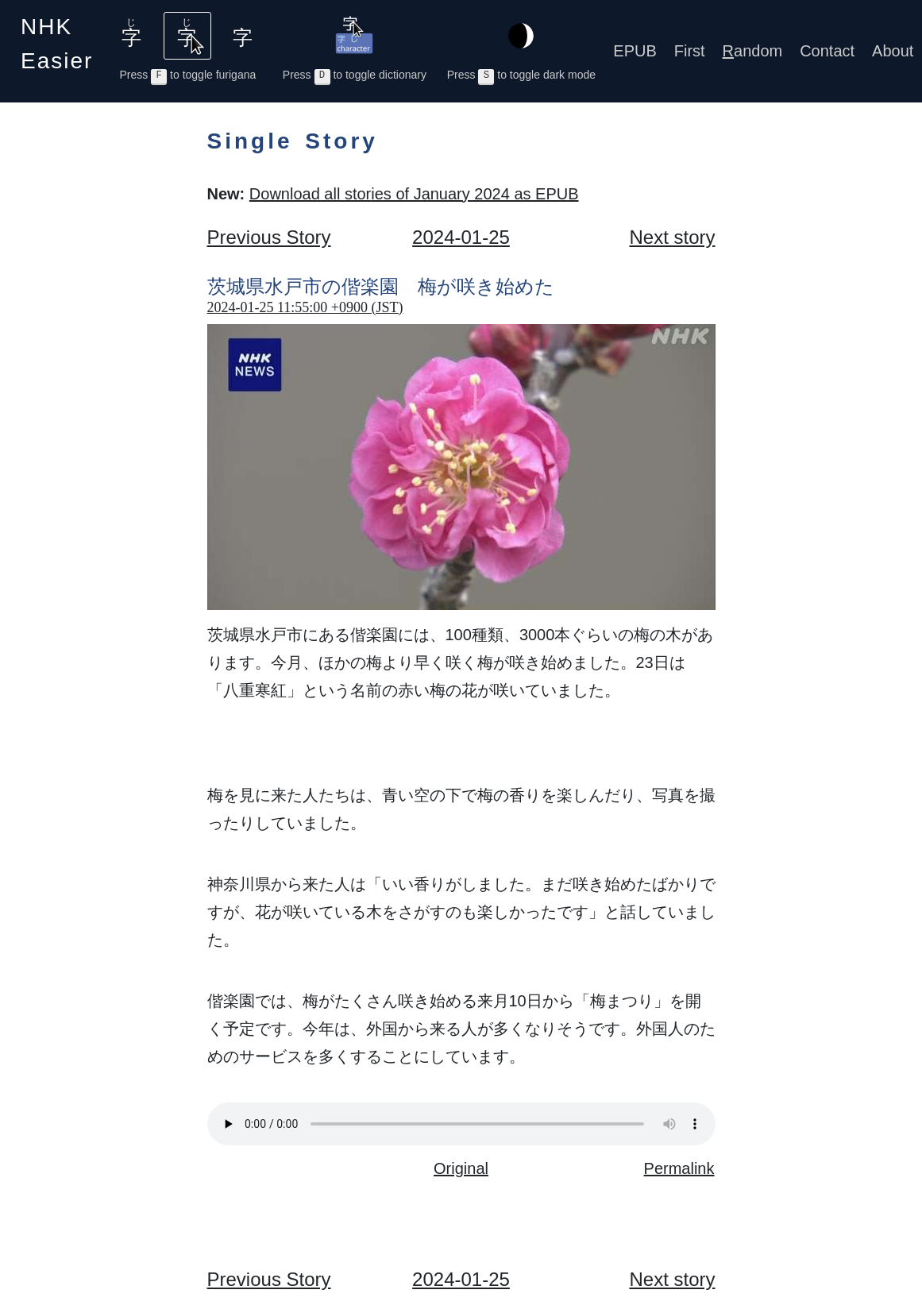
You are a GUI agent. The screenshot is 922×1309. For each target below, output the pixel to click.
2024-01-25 (461, 237)
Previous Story (269, 237)
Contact (827, 51)
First (689, 51)
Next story (672, 237)
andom (753, 51)
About (892, 51)
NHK (57, 43)
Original (461, 1168)
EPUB (634, 51)
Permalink (679, 1168)
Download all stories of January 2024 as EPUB (414, 194)
